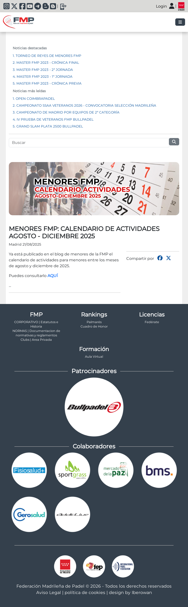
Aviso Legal (48, 592)
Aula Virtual (94, 356)
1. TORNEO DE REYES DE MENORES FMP (47, 56)
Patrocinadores (94, 371)
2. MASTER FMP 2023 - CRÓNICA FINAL (46, 62)
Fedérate (152, 322)
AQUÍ (52, 275)
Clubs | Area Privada (36, 339)
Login (161, 6)
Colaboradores (94, 446)
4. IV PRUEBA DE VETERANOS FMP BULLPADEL (53, 119)
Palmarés (94, 322)
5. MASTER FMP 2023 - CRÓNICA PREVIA (47, 83)
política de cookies (85, 592)
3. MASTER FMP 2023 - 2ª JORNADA (43, 70)
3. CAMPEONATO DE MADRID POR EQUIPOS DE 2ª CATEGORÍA (66, 112)
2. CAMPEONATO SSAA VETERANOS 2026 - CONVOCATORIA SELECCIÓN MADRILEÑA (84, 105)
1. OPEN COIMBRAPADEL (34, 99)
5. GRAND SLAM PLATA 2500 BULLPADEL (48, 126)
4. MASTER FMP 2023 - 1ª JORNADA (42, 76)
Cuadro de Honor (94, 326)
